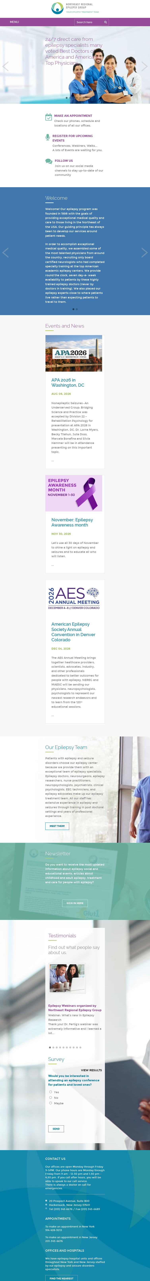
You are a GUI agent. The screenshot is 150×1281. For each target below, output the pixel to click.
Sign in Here (75, 903)
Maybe (56, 1103)
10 (80, 1047)
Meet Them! (57, 826)
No (53, 1098)
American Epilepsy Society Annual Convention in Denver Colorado (73, 632)
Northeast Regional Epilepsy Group (75, 8)
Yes (54, 1092)
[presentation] (75, 1114)
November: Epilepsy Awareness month (72, 522)
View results (91, 1070)
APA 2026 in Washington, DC (67, 383)
